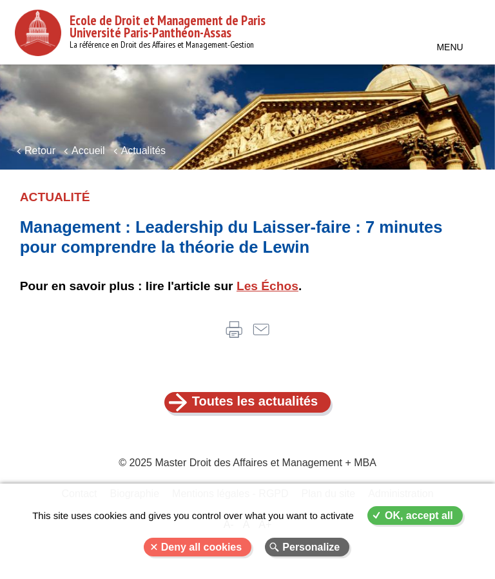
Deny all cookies (201, 547)
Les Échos (267, 286)
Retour (39, 150)
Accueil (88, 150)
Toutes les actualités (255, 401)
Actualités (143, 150)
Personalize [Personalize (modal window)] (311, 547)
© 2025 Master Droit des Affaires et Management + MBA (247, 462)
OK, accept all (419, 515)
